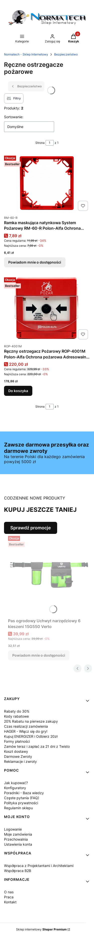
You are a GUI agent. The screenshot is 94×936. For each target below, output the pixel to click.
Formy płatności (17, 741)
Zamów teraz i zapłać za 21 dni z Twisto (37, 746)
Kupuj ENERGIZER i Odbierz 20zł (30, 736)
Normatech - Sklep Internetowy (26, 54)
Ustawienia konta (18, 844)
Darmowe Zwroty (18, 756)
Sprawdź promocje (30, 527)
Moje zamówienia (18, 834)
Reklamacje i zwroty (20, 761)
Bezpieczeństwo (66, 54)
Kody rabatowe (16, 716)
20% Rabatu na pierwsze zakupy (31, 721)
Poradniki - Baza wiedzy (24, 793)
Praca (9, 897)
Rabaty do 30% (16, 711)
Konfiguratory (15, 788)
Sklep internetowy (41, 929)
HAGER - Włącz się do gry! (25, 731)
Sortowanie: (13, 117)
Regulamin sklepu (18, 808)
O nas (9, 892)
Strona (40, 143)
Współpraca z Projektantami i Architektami (38, 865)
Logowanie (13, 829)
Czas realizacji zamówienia (26, 726)
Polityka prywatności (21, 803)
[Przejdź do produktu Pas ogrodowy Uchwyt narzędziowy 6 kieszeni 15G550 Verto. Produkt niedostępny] (49, 575)
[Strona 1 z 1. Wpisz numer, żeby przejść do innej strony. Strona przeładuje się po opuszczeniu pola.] (50, 143)
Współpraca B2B (17, 870)
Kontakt (10, 902)
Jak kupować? (16, 783)
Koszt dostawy (16, 751)
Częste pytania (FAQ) (21, 798)
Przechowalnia (16, 839)
